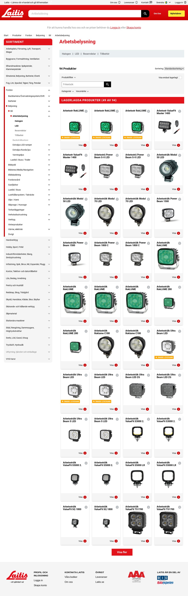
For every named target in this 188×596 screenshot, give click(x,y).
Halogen (19, 121)
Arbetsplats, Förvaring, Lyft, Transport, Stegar (23, 50)
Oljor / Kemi (13, 200)
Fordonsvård (14, 180)
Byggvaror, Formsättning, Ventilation (23, 59)
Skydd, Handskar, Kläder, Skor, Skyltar (23, 299)
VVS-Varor (11, 359)
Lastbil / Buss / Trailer (20, 160)
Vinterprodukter (15, 224)
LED (17, 126)
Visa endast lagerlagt (170, 77)
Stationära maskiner (15, 320)
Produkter (16, 35)
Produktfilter (67, 77)
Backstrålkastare (20, 140)
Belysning (40, 35)
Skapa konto (40, 585)
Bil (50, 35)
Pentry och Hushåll (14, 285)
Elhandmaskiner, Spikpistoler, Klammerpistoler (19, 67)
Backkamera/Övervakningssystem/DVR (26, 96)
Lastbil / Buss (14, 190)
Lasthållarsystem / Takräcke (21, 195)
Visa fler (122, 552)
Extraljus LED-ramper (22, 145)
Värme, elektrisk (15, 229)
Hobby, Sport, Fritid (14, 247)
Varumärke (81, 91)
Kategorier (66, 91)
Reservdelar (20, 130)
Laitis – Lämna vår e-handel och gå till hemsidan (28, 2)
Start (6, 35)
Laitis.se (99, 582)
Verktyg (11, 219)
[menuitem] (164, 2)
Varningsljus (18, 155)
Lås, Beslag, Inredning (16, 278)
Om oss (115, 2)
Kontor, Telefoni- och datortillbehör (21, 271)
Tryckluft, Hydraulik (15, 345)
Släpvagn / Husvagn (17, 205)
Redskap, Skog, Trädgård (17, 292)
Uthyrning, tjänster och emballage (21, 352)
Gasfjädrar (13, 185)
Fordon (28, 35)
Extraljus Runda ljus (22, 150)
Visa (83, 145)
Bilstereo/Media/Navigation (20, 170)
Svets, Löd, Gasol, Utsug (17, 338)
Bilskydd (12, 165)
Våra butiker (71, 577)
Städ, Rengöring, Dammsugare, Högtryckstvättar (20, 329)
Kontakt (146, 2)
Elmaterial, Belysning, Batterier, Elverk (23, 76)
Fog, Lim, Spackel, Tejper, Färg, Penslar (23, 83)
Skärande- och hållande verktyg (20, 306)
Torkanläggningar (16, 210)
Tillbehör (19, 135)
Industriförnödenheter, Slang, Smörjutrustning (19, 255)
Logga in (38, 580)
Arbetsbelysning (62, 35)
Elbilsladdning (14, 175)
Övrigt (11, 234)
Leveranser (131, 2)
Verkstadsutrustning (17, 214)
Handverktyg (12, 240)
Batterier (12, 101)
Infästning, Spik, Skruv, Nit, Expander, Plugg (25, 264)
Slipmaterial (11, 313)
